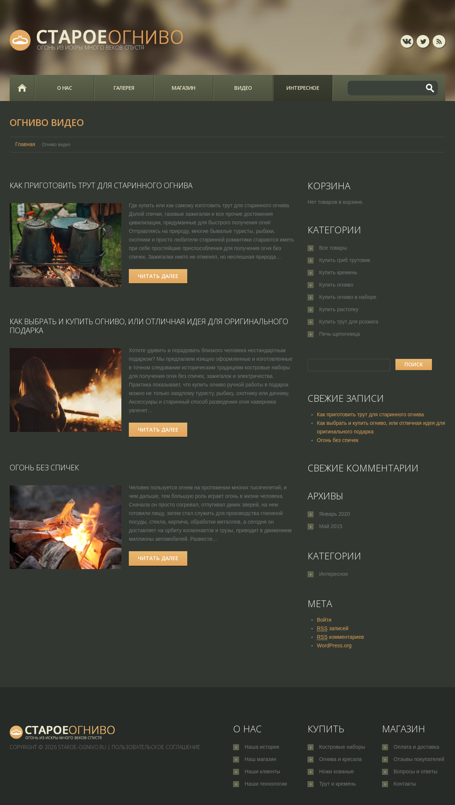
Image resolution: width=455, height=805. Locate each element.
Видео (243, 87)
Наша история (262, 747)
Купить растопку (339, 309)
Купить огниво (336, 285)
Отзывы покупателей (419, 759)
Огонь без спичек (44, 468)
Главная (22, 88)
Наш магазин (260, 759)
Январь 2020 (334, 514)
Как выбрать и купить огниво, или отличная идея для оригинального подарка (149, 325)
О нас (64, 87)
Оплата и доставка (416, 747)
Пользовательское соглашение (156, 747)
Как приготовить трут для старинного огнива (101, 185)
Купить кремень (338, 272)
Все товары (333, 248)
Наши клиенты (262, 771)
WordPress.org (334, 645)
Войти (324, 620)
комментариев (340, 637)
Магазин (183, 87)
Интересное (302, 87)
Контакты (405, 784)
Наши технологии (266, 784)
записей (333, 628)
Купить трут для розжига (348, 322)
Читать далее (158, 276)
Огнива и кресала (340, 759)
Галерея (124, 87)
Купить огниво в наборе (347, 297)
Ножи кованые (336, 771)
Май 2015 (330, 526)
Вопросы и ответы (416, 771)
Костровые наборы (342, 747)
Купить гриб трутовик (344, 260)
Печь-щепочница (339, 334)
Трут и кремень (337, 784)
